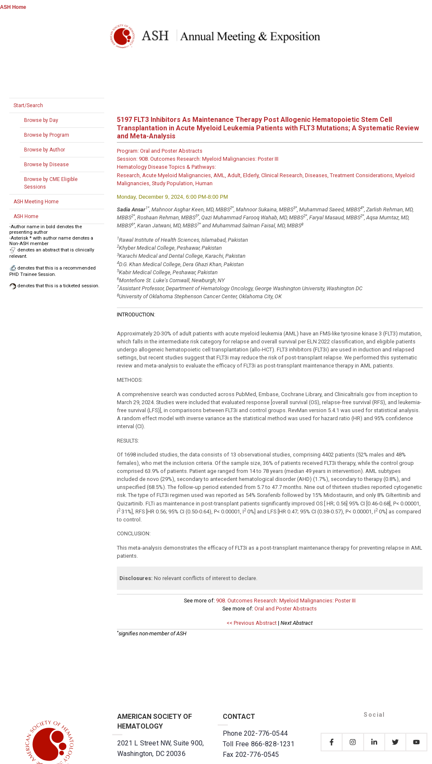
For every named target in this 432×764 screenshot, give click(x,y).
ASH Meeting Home (36, 202)
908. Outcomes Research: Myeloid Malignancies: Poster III (286, 600)
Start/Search (28, 105)
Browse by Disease (46, 164)
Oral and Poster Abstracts (285, 608)
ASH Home (13, 7)
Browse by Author (44, 150)
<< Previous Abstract (252, 623)
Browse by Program (46, 135)
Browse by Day (41, 120)
